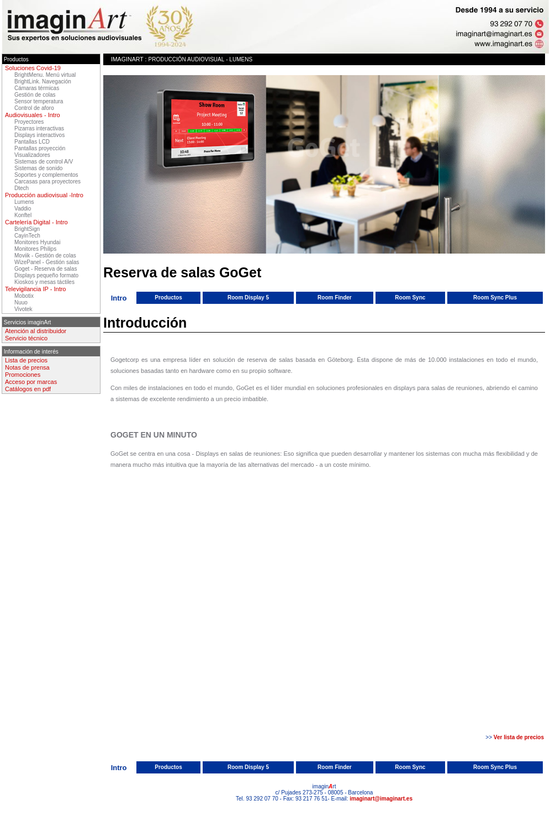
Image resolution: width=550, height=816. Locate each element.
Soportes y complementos (46, 175)
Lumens (24, 202)
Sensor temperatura (38, 101)
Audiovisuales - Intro (32, 115)
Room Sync (410, 297)
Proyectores (29, 122)
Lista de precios (26, 360)
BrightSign (27, 229)
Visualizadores (32, 155)
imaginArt (127, 59)
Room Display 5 (248, 297)
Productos (168, 297)
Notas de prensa (27, 367)
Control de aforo (34, 108)
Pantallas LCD (32, 142)
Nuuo (21, 302)
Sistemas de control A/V (43, 162)
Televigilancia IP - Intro (35, 289)
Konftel (22, 215)
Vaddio (22, 209)
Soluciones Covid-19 (33, 68)
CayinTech (27, 236)
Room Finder (335, 297)
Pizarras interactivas (39, 128)
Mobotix (24, 296)
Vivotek (23, 309)
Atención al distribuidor (35, 331)
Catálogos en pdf (28, 389)
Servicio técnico (26, 338)
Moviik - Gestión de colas (45, 255)
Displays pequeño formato (46, 275)
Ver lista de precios (519, 737)
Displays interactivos (39, 135)
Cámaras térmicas (36, 88)
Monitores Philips (35, 249)
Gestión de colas (35, 95)
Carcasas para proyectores (47, 181)
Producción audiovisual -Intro (44, 195)
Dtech (21, 188)
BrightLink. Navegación (42, 81)
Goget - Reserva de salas (45, 269)
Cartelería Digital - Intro (36, 222)
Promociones (22, 374)
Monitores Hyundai (37, 242)
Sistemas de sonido (38, 168)
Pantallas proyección (39, 148)
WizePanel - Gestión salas (46, 262)
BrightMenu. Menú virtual (45, 75)
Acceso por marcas (31, 381)
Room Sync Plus (495, 297)
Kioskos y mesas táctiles (44, 282)
